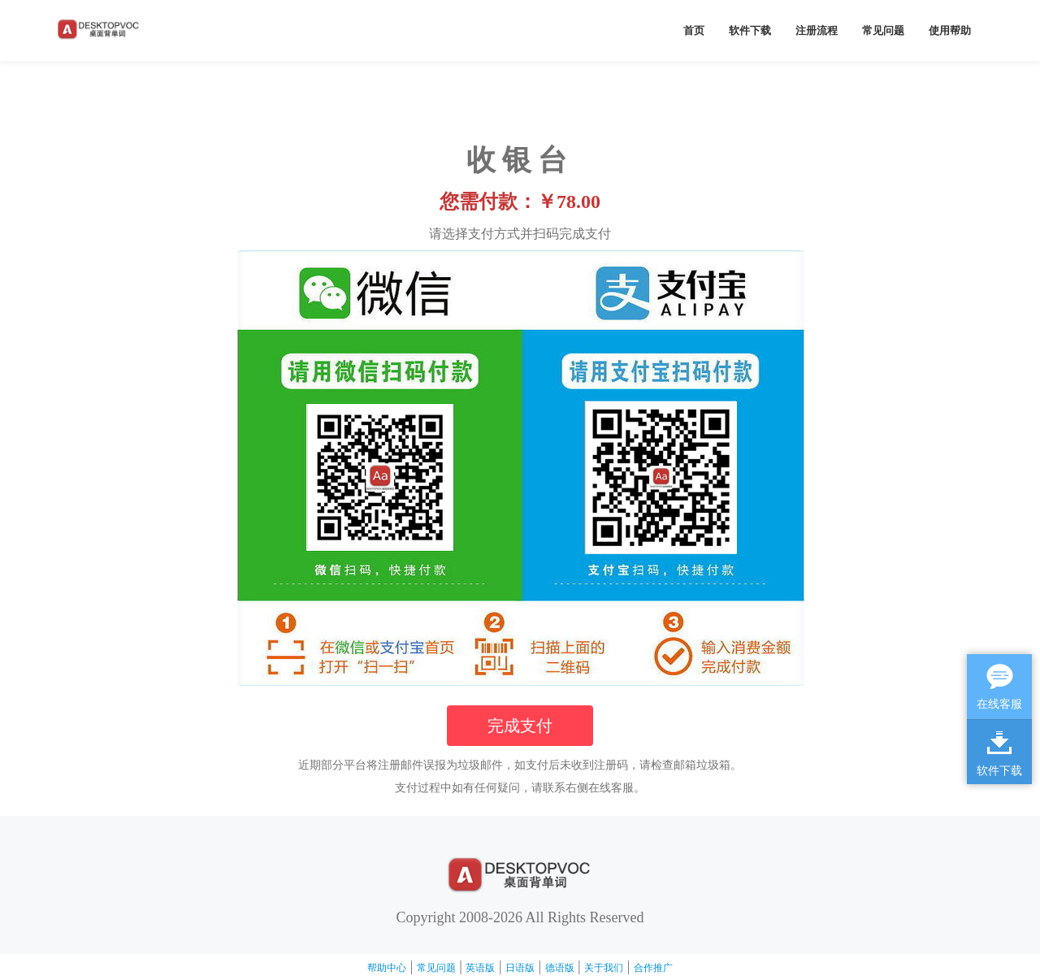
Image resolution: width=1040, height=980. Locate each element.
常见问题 (883, 30)
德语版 (559, 967)
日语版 (520, 967)
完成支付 (520, 726)
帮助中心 (386, 967)
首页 (693, 30)
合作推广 (653, 967)
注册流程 (816, 30)
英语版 (480, 967)
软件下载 (750, 30)
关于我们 (603, 967)
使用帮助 (950, 30)
